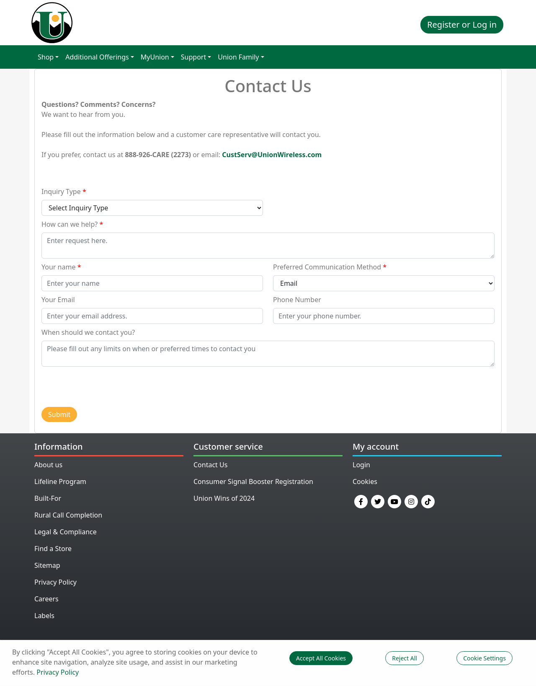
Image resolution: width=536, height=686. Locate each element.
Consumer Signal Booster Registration (253, 481)
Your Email (58, 299)
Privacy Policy (55, 582)
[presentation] (105, 386)
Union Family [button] (238, 57)
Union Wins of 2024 (224, 498)
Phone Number (297, 299)
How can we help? (69, 224)
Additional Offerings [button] (97, 57)
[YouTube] (394, 500)
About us (48, 464)
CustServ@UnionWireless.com (272, 154)
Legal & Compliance (65, 531)
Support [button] (193, 57)
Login (361, 464)
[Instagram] (411, 500)
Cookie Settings (484, 658)
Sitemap (47, 565)
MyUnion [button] (155, 57)
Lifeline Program (60, 481)
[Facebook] (361, 500)
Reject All (404, 658)
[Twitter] (377, 500)
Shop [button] (46, 57)
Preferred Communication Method (327, 267)
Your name (58, 267)
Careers (46, 598)
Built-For (47, 498)
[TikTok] (428, 500)
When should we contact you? (88, 332)
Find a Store (53, 548)
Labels (44, 615)
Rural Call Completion (68, 515)
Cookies (365, 481)
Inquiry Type (61, 191)
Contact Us (210, 464)
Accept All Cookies (321, 658)
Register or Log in (462, 24)
